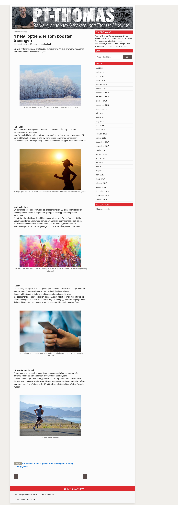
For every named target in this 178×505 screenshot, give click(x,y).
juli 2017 (99, 162)
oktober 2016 (101, 199)
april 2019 (100, 76)
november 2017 (102, 146)
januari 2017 (101, 187)
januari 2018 (101, 138)
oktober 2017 (101, 150)
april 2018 (100, 125)
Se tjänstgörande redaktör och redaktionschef (35, 494)
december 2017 (102, 142)
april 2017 (100, 175)
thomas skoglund (57, 463)
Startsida (17, 32)
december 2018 (102, 93)
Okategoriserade (103, 209)
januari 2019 (101, 89)
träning (69, 463)
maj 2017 (100, 171)
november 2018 (102, 97)
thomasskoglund (44, 44)
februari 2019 (101, 84)
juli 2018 (99, 113)
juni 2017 (99, 167)
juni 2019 (99, 68)
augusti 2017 (101, 158)
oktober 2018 (101, 101)
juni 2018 (99, 117)
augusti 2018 (101, 109)
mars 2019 (100, 80)
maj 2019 (100, 72)
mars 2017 (100, 179)
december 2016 (102, 191)
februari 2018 (101, 134)
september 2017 (102, 154)
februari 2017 (101, 183)
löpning (44, 463)
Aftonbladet (27, 463)
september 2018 (102, 105)
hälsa (36, 463)
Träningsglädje (21, 466)
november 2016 (102, 195)
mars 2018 (100, 130)
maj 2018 (100, 121)
